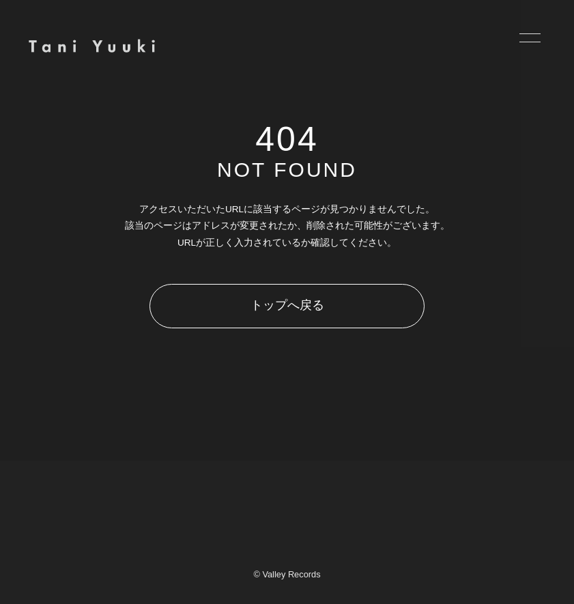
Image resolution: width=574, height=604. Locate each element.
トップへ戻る (287, 305)
